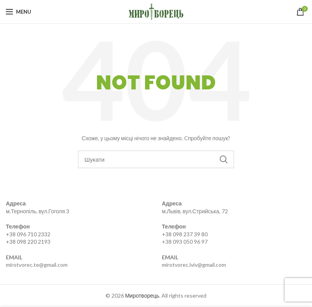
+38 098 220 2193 (28, 241)
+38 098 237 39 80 (185, 234)
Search (223, 159)
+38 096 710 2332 (28, 234)
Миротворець (142, 295)
